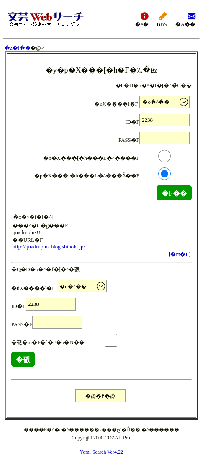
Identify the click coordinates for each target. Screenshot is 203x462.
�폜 (23, 359)
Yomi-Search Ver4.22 (101, 452)
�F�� (174, 193)
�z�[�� (18, 47)
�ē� (142, 19)
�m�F (179, 254)
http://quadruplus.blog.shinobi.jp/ (49, 246)
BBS (162, 19)
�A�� (185, 19)
